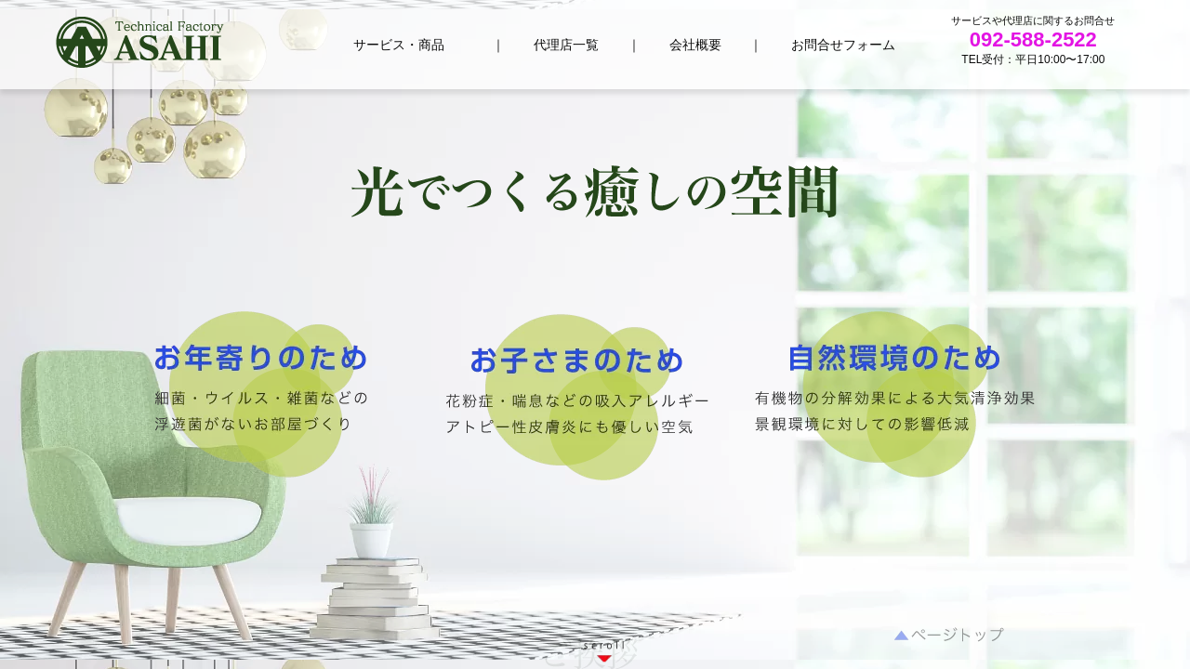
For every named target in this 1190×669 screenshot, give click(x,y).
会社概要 (695, 44)
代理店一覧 (566, 44)
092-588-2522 (1033, 39)
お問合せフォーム (843, 44)
